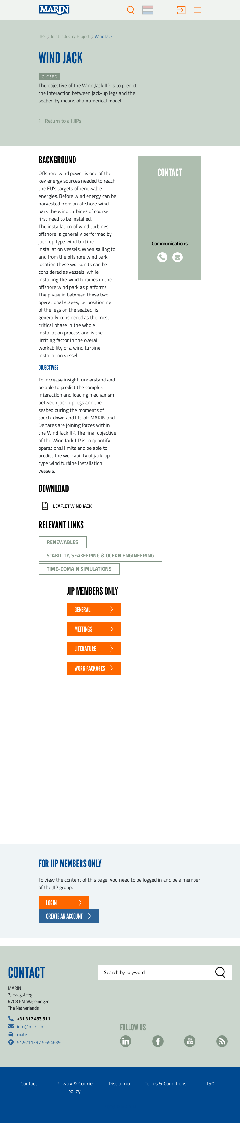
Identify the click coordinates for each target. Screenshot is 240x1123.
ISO (211, 1083)
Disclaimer (120, 1083)
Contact (29, 1083)
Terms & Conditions (165, 1083)
